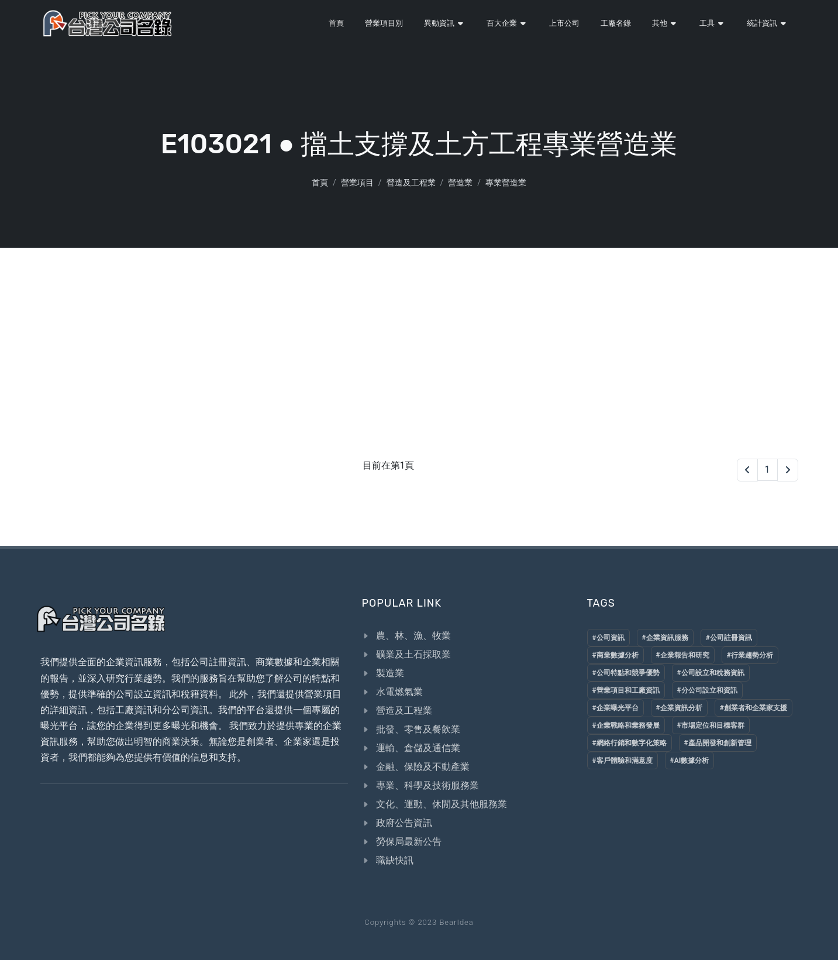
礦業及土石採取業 (413, 654)
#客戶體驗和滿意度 (622, 760)
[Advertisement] (419, 336)
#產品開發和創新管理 (717, 743)
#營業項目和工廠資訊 (626, 690)
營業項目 (357, 182)
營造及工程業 (411, 182)
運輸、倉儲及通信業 (418, 747)
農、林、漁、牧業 (413, 635)
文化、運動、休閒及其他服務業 (441, 804)
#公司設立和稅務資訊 (710, 673)
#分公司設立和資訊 (707, 690)
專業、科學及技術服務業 (427, 785)
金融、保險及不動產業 (423, 766)
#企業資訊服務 (665, 638)
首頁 (320, 182)
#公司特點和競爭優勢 (626, 673)
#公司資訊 (608, 638)
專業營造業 (505, 182)
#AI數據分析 (689, 760)
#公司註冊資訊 (729, 638)
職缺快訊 (394, 860)
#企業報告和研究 (682, 655)
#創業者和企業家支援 (753, 708)
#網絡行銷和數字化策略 (629, 743)
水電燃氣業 (399, 691)
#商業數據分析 (615, 655)
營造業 (460, 182)
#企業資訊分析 (679, 708)
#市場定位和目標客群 (710, 725)
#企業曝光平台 (615, 708)
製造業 (390, 673)
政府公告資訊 (404, 822)
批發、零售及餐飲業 (418, 729)
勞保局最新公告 (409, 841)
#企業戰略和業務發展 (626, 725)
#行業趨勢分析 (750, 655)
